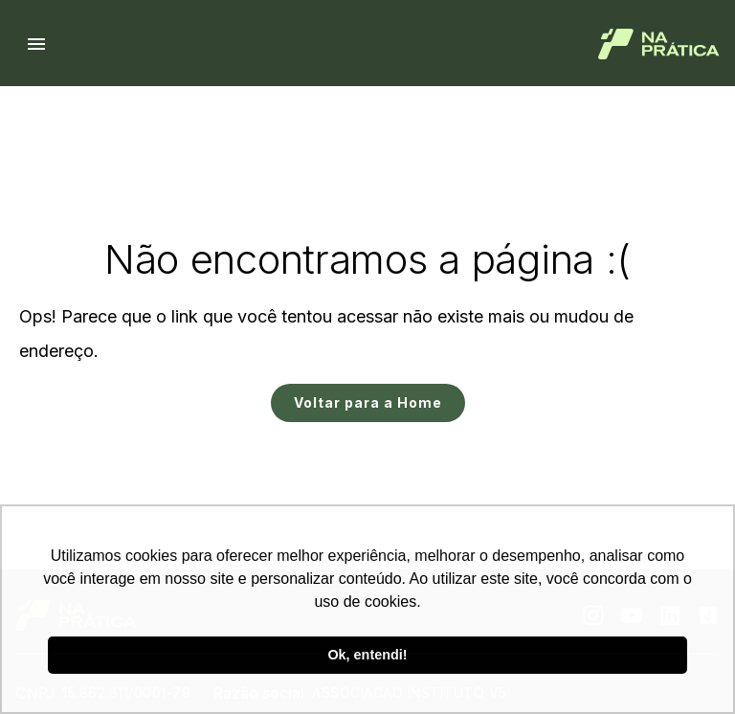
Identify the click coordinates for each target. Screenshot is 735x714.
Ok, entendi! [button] (367, 654)
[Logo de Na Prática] (659, 44)
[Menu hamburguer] (36, 44)
